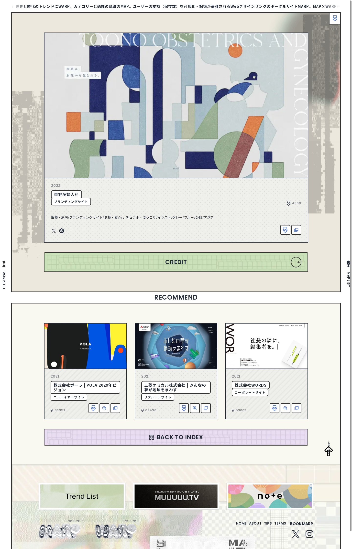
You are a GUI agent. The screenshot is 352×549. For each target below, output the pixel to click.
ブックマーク (332, 20)
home (227, 526)
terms (278, 526)
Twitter (54, 231)
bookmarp (301, 526)
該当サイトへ (296, 230)
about (245, 526)
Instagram (309, 537)
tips (262, 526)
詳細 (104, 408)
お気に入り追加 (285, 229)
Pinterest (62, 231)
